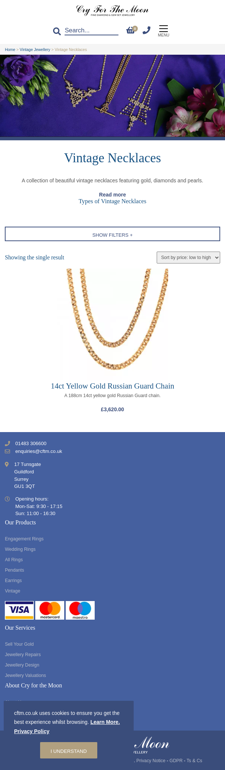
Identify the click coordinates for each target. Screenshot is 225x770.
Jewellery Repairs (23, 654)
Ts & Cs (194, 760)
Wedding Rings (20, 549)
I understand (68, 751)
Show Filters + (112, 235)
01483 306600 (30, 443)
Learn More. (105, 722)
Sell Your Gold (19, 644)
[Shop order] (188, 257)
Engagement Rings (24, 538)
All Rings (14, 559)
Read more (112, 195)
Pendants (14, 570)
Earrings (13, 580)
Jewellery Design (22, 665)
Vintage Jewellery (35, 49)
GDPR (175, 760)
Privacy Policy (31, 731)
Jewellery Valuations (25, 675)
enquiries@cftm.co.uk (38, 451)
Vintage (12, 591)
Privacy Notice (150, 760)
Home (10, 49)
